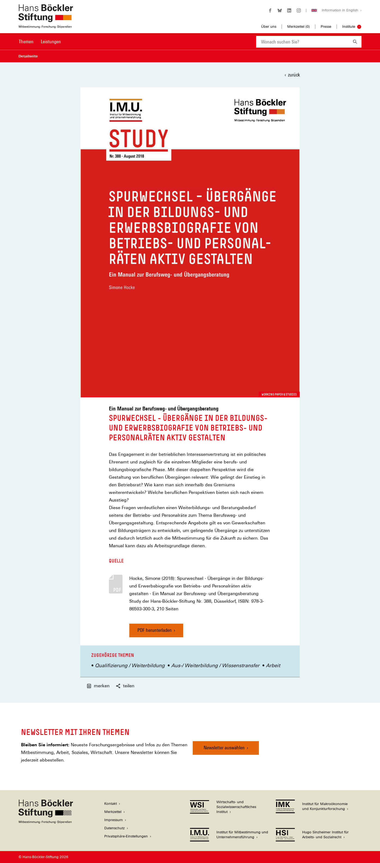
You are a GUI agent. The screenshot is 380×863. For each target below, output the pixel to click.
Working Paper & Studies (279, 394)
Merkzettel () (298, 26)
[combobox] (302, 42)
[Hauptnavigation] (40, 41)
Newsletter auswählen (224, 747)
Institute (348, 26)
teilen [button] (125, 685)
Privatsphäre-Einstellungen (126, 836)
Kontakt (110, 804)
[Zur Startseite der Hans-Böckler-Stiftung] (46, 25)
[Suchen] (355, 42)
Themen (26, 41)
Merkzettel (112, 812)
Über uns (268, 26)
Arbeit (273, 665)
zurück (294, 75)
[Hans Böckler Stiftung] (46, 822)
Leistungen (51, 41)
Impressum (113, 820)
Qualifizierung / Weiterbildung (130, 665)
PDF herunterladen (154, 630)
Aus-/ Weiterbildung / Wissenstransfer (215, 665)
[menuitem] (26, 45)
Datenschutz (114, 828)
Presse (326, 26)
